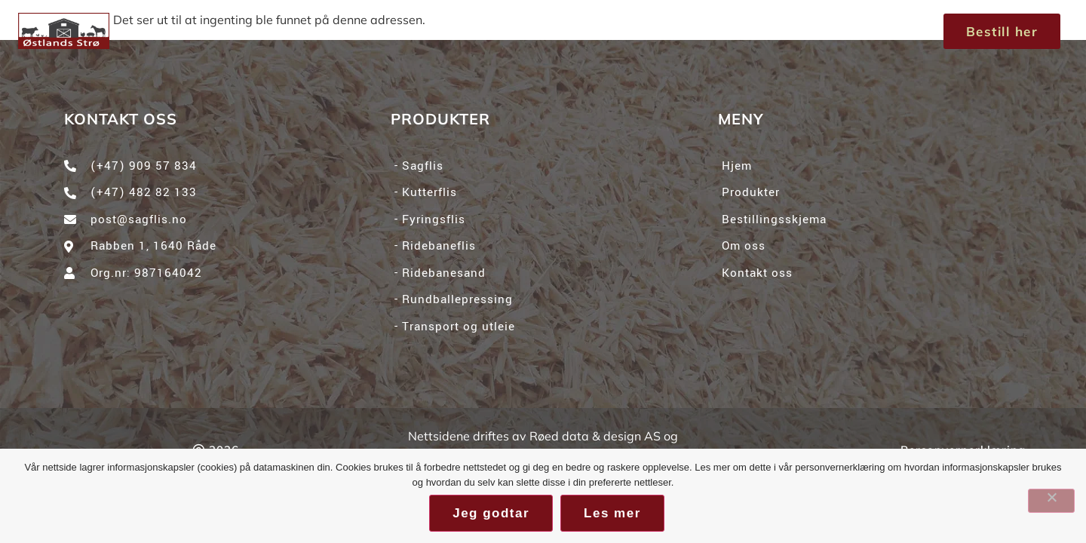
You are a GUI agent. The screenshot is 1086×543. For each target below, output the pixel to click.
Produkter (461, 31)
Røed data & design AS (595, 435)
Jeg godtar (490, 513)
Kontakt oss (688, 30)
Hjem (357, 30)
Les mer (612, 513)
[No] (1051, 501)
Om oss (575, 30)
